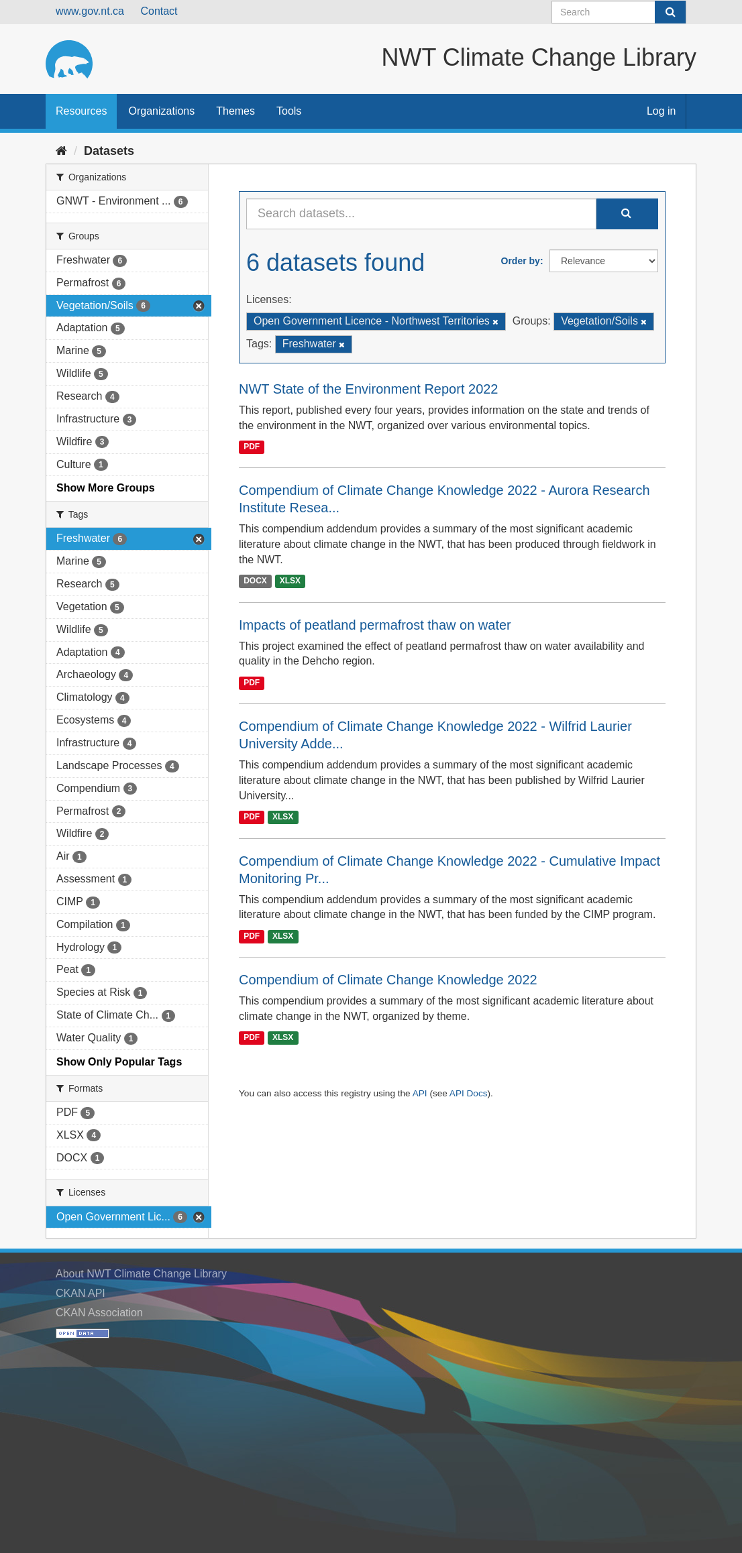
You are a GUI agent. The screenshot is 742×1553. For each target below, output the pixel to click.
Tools (288, 111)
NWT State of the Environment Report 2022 (368, 389)
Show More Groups (105, 488)
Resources (81, 111)
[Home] (61, 151)
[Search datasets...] (421, 213)
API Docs (468, 1093)
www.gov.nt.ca (90, 11)
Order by (520, 260)
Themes (235, 111)
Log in (661, 111)
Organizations (161, 111)
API (420, 1093)
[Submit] (670, 12)
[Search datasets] (618, 12)
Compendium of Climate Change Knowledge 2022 (388, 979)
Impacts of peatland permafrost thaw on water (375, 625)
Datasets (109, 151)
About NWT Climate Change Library (141, 1273)
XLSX (290, 581)
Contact (158, 11)
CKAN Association (99, 1312)
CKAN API (80, 1293)
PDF (252, 446)
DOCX (255, 581)
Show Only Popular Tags (119, 1062)
